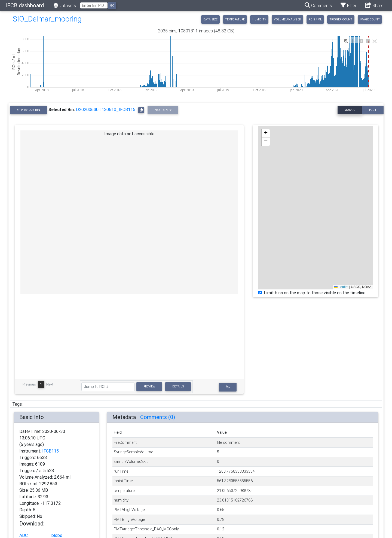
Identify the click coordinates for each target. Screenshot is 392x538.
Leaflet (341, 287)
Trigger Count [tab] (340, 19)
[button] (228, 387)
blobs (56, 535)
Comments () (157, 417)
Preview (149, 386)
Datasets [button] (65, 5)
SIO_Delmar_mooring (47, 18)
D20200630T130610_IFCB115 (105, 109)
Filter (348, 5)
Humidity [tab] (259, 19)
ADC (23, 535)
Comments (318, 5)
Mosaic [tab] (349, 110)
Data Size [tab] (210, 19)
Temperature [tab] (235, 19)
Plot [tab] (372, 110)
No (39, 516)
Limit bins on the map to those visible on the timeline (314, 292)
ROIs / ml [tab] (315, 19)
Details (178, 386)
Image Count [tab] (370, 19)
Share (374, 5)
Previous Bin (30, 110)
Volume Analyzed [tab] (287, 19)
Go (112, 5)
